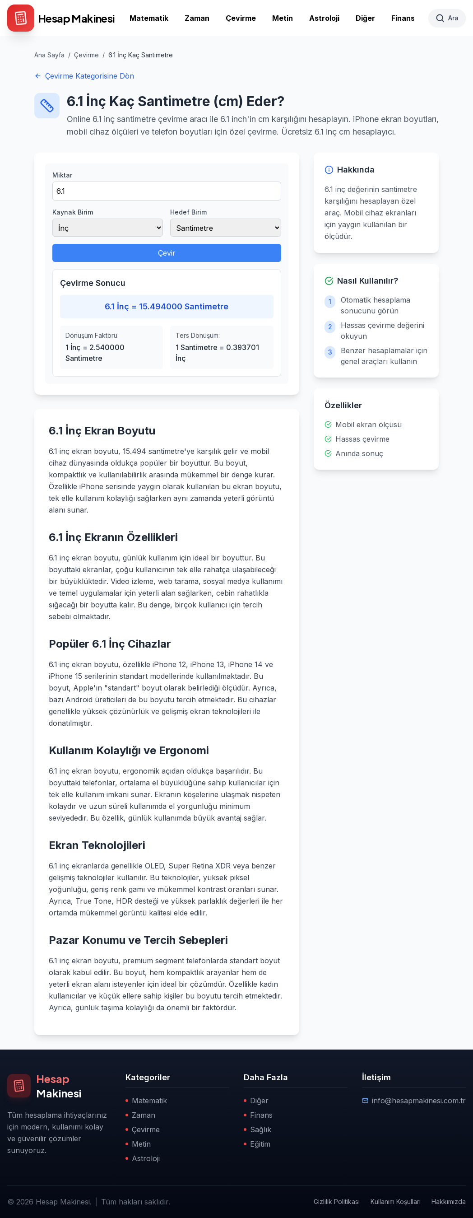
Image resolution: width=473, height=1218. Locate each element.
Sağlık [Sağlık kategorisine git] (257, 1129)
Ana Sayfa (49, 55)
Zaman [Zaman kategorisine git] (140, 1115)
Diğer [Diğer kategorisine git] (256, 1100)
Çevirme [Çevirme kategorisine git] (142, 1129)
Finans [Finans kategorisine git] (258, 1115)
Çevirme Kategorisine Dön (84, 75)
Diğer (365, 18)
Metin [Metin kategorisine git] (138, 1143)
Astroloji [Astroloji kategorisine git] (142, 1158)
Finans (403, 18)
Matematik (149, 18)
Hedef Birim (188, 212)
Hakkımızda (448, 1201)
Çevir (167, 252)
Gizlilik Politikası (337, 1201)
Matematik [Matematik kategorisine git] (146, 1100)
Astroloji (324, 18)
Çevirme (241, 18)
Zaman (197, 18)
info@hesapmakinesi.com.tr (414, 1100)
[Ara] (447, 18)
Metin (282, 18)
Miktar (62, 175)
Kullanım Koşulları (396, 1201)
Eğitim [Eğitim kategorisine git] (257, 1143)
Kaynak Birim (72, 212)
